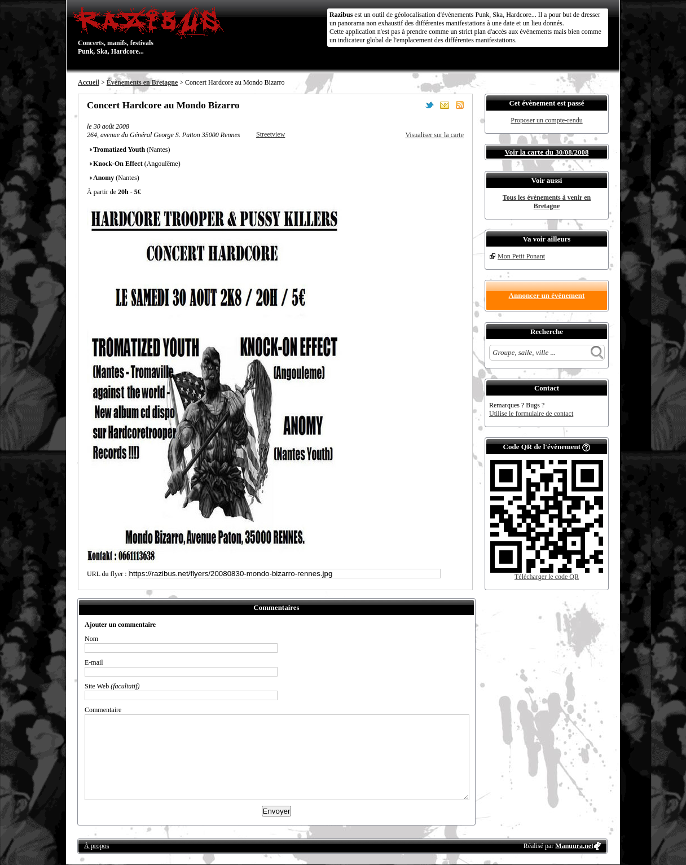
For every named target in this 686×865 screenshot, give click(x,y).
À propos (96, 846)
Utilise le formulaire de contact (531, 414)
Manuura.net (574, 846)
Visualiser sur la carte (434, 135)
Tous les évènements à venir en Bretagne (547, 202)
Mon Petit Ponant (521, 256)
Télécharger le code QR (546, 577)
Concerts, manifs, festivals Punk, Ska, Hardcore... (151, 30)
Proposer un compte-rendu (546, 120)
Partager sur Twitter (429, 104)
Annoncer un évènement (547, 295)
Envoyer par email (444, 104)
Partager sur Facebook (414, 104)
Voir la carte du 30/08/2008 (547, 152)
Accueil (88, 82)
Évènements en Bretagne (142, 82)
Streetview (270, 134)
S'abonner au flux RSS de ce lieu (459, 104)
